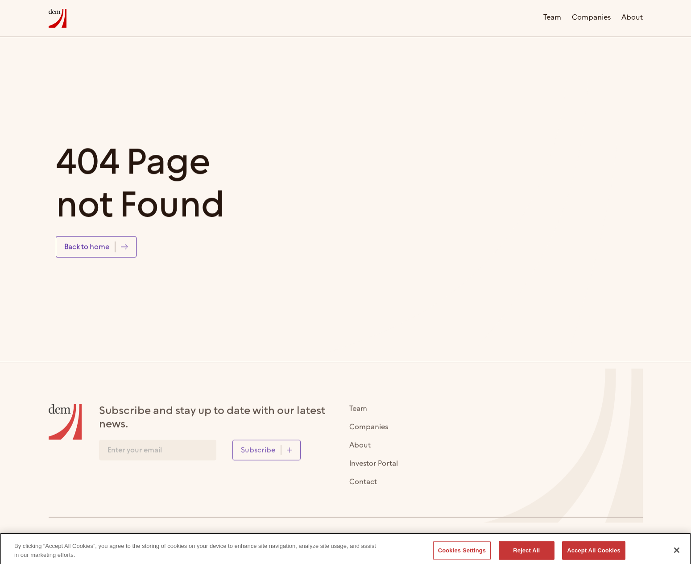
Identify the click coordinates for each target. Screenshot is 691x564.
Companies (591, 18)
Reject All (526, 553)
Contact (363, 485)
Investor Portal (373, 467)
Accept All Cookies (594, 553)
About (632, 18)
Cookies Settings (462, 553)
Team (552, 18)
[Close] (677, 553)
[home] (57, 18)
